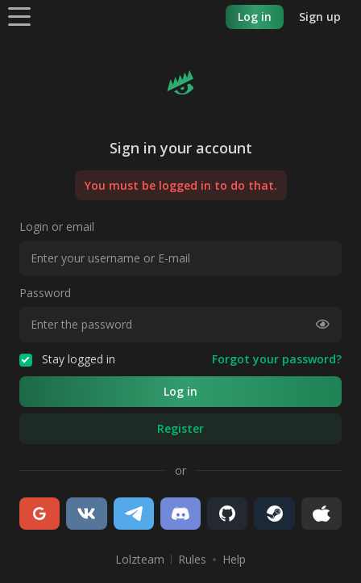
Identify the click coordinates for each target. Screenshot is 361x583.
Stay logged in (67, 359)
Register (180, 428)
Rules (192, 559)
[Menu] (19, 15)
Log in (255, 16)
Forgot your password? (277, 359)
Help (234, 559)
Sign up (320, 16)
